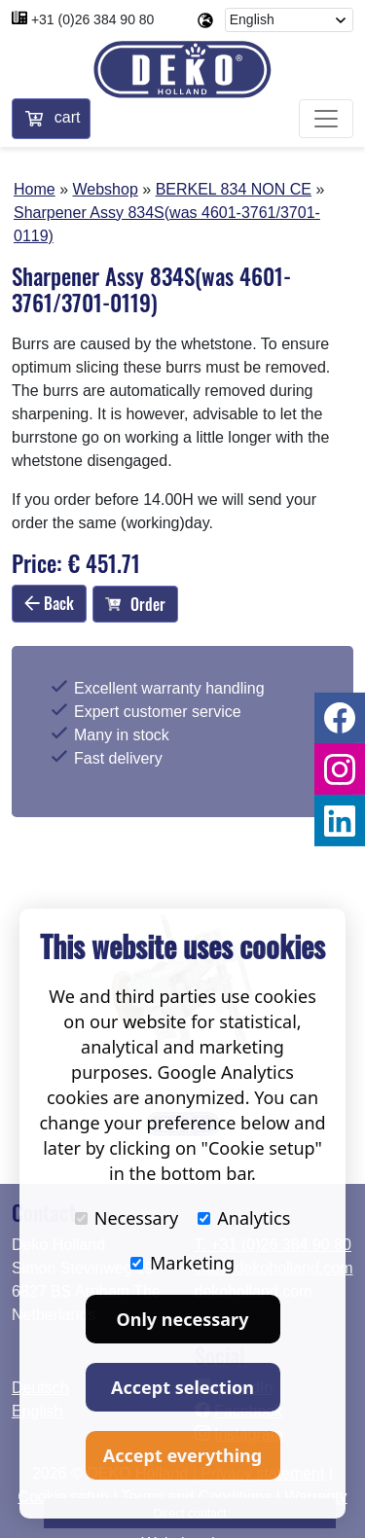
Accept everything (182, 1455)
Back (49, 603)
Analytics (244, 1218)
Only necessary (183, 1319)
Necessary (127, 1218)
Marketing (182, 1262)
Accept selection (182, 1387)
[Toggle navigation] (326, 118)
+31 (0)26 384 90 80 (93, 19)
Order (135, 604)
